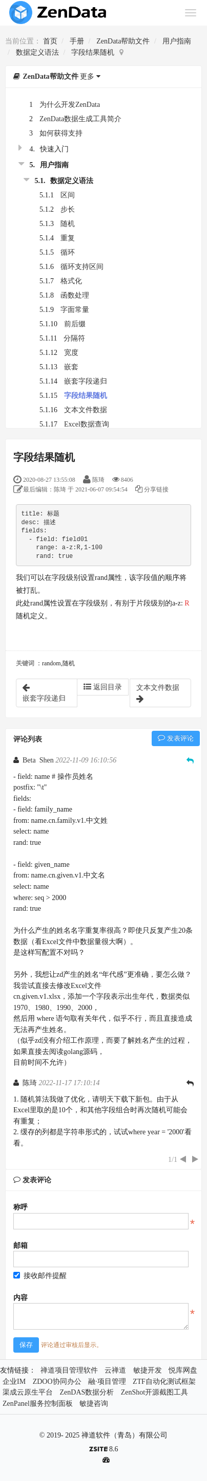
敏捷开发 (147, 1370)
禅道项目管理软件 (69, 1370)
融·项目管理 (107, 1381)
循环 (67, 252)
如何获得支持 (60, 133)
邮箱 (20, 1245)
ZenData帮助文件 (123, 41)
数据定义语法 (37, 52)
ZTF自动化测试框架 (164, 1381)
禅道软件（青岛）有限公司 (124, 1435)
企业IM (14, 1381)
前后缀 (75, 324)
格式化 (71, 281)
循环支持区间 (82, 267)
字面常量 (74, 309)
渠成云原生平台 (28, 1392)
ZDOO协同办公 (57, 1381)
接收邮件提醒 (40, 1276)
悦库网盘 (183, 1370)
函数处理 (74, 295)
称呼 (20, 1207)
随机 (67, 224)
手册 (77, 41)
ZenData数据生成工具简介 (80, 119)
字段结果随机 (92, 52)
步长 (67, 209)
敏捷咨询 (93, 1403)
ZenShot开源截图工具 (154, 1392)
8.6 (103, 1450)
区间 (67, 195)
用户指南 (176, 41)
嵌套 (71, 367)
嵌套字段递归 (85, 381)
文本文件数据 (85, 410)
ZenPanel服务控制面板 (38, 1403)
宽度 (71, 352)
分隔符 (74, 338)
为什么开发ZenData (69, 104)
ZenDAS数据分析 (87, 1392)
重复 (67, 238)
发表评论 (176, 738)
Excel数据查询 (86, 424)
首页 (50, 41)
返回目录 (103, 687)
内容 (20, 1298)
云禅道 (115, 1370)
